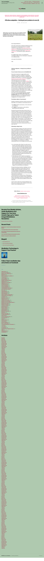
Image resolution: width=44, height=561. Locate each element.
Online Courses (17, 199)
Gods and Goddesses (4, 289)
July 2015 (3, 484)
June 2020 (3, 419)
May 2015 (3, 486)
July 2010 (3, 550)
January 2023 (3, 385)
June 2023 (3, 379)
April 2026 (3, 342)
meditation (29, 203)
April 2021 (3, 408)
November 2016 (4, 466)
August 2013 (3, 509)
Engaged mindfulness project (6, 283)
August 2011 (3, 536)
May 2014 (3, 499)
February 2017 (3, 463)
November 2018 (4, 440)
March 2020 (3, 422)
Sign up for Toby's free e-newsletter (6, 224)
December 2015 (4, 478)
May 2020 (3, 420)
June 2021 (3, 406)
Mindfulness (23, 17)
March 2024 (3, 369)
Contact (36, 3)
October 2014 (3, 494)
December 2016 (4, 465)
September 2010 (4, 548)
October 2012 (3, 520)
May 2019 (3, 433)
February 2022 (3, 397)
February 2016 (3, 476)
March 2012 (3, 528)
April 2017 (3, 461)
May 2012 (3, 526)
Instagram (29, 194)
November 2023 (4, 374)
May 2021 (3, 407)
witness (24, 205)
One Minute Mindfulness (5, 317)
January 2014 (3, 504)
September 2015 (4, 482)
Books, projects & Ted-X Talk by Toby (26, 2)
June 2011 (3, 538)
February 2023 (3, 384)
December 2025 (4, 346)
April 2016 (3, 474)
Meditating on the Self (17, 16)
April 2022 (3, 395)
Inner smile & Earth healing (5, 292)
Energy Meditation (4, 282)
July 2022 (3, 391)
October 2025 (3, 348)
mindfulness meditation (15, 205)
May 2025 (3, 354)
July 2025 (3, 352)
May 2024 (3, 367)
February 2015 (3, 489)
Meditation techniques (25, 16)
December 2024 (4, 359)
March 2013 (3, 515)
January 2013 (3, 517)
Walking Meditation (4, 334)
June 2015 (3, 485)
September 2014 (4, 495)
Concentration (3, 280)
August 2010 (3, 549)
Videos (2, 333)
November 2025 (4, 347)
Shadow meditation (4, 323)
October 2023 (3, 375)
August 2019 (3, 430)
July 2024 (3, 365)
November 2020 (4, 413)
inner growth (14, 203)
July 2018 (3, 444)
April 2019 (3, 434)
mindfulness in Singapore (26, 204)
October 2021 (3, 401)
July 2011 (2, 537)
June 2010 (3, 551)
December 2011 (3, 531)
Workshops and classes (36, 1)
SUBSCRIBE (33, 3)
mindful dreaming (4, 312)
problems (27, 84)
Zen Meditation (28, 17)
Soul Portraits (3, 324)
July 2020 (3, 418)
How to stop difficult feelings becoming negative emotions (10, 237)
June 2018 (3, 445)
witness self (27, 205)
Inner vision (21, 15)
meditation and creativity (5, 303)
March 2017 (3, 462)
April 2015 (3, 487)
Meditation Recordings (5, 306)
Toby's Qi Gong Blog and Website (7, 246)
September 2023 (4, 376)
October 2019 (3, 428)
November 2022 (4, 387)
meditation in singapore (15, 204)
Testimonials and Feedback (27, 3)
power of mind (21, 205)
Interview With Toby (37, 2)
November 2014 (4, 493)
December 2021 (4, 399)
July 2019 (3, 431)
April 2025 (3, 355)
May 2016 (3, 473)
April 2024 (3, 368)
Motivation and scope (4, 316)
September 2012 (4, 521)
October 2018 (3, 441)
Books (27, 199)
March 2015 (3, 488)
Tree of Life (3, 328)
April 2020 (3, 421)
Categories (2, 272)
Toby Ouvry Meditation (6, 1)
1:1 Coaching (22, 199)
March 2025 (3, 356)
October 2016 (3, 467)
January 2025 (3, 358)
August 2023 (3, 377)
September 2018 (4, 442)
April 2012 (3, 527)
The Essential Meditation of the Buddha (7, 327)
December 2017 (4, 452)
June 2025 (3, 353)
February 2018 (3, 450)
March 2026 (3, 343)
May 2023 (3, 380)
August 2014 (3, 496)
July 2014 (3, 497)
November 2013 (4, 506)
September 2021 (4, 402)
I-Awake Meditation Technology (6, 291)
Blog (39, 3)
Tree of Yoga (3, 329)
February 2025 (3, 357)
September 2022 (4, 389)
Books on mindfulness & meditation (7, 279)
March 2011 (3, 541)
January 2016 (3, 477)
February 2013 (3, 516)
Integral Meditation (35, 15)
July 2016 (3, 471)
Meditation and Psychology (5, 304)
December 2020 (4, 412)
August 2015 (3, 483)
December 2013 (4, 505)
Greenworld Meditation (5, 290)
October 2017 (3, 454)
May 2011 (2, 539)
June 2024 (3, 366)
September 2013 (4, 508)
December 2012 (4, 518)
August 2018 (3, 443)
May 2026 (3, 341)
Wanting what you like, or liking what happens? (20, 82)
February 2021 (3, 410)
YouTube (24, 194)
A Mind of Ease (8, 15)
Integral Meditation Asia (3, 268)
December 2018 (4, 439)
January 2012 (3, 530)
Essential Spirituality (15, 15)
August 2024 (3, 364)
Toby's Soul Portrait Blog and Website (8, 248)
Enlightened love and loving (5, 285)
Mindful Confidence (4, 311)
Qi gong (2, 322)
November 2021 (4, 400)
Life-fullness (10, 16)
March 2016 (3, 475)
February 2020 (3, 423)
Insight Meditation (4, 294)
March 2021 (3, 409)
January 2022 (3, 398)
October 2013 (3, 507)
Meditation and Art (4, 302)
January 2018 (3, 451)
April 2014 (3, 500)
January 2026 (3, 345)
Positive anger (3, 318)
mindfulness (20, 204)
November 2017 (4, 453)
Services (30, 1)
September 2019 (4, 429)
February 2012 (3, 529)
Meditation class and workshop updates (7, 305)
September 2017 (4, 455)
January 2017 (3, 464)
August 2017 (3, 456)
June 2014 (3, 498)
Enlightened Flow (4, 284)
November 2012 (4, 519)
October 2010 (3, 547)
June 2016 (3, 472)
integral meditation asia (25, 203)
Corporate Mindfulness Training (23, 200)
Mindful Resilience (33, 16)
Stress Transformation (5, 326)
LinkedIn (21, 194)
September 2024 (4, 363)
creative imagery (4, 281)
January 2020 (3, 424)
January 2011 (3, 543)
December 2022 (4, 386)
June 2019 (3, 432)
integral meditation (18, 203)
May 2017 (3, 460)
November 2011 (3, 532)
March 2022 (3, 396)
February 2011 (3, 542)
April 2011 (3, 540)
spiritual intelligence (4, 325)
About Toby (26, 1)
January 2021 (3, 411)
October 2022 (3, 388)
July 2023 (3, 378)
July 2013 (3, 510)
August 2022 (3, 390)
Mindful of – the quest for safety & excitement (8, 239)
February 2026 (3, 344)
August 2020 (3, 417)
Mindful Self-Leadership (17, 17)
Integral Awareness (27, 15)
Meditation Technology (24, 201)
